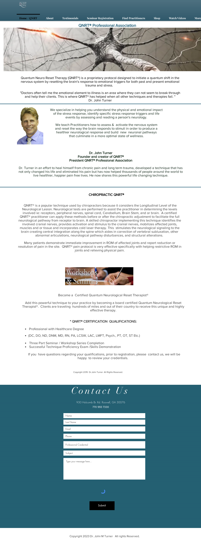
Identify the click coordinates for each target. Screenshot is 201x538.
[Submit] (102, 505)
